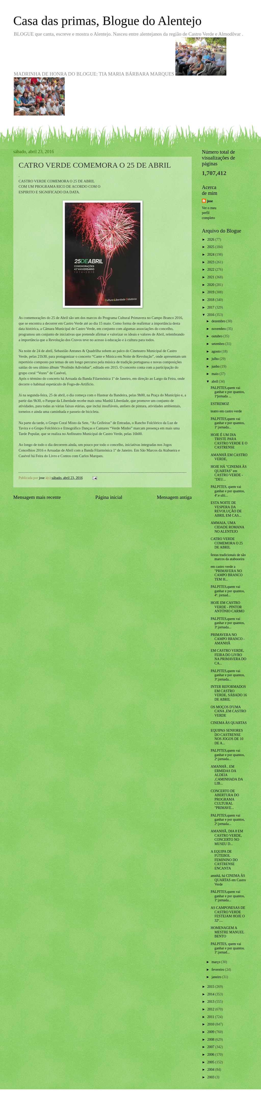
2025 (211, 247)
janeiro (217, 977)
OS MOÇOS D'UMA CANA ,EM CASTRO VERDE (228, 711)
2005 (211, 1062)
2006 (211, 1054)
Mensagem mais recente (37, 497)
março (216, 962)
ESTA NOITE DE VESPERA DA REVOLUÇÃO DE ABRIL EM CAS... (226, 509)
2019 (211, 292)
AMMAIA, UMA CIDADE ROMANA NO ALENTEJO (227, 527)
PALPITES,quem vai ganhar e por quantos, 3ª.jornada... (228, 623)
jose (210, 201)
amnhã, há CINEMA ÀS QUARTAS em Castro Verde (228, 880)
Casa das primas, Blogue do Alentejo (107, 20)
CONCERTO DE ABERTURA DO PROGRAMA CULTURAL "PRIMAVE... (225, 799)
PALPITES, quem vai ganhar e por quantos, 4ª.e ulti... (228, 491)
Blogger (158, 1107)
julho (216, 359)
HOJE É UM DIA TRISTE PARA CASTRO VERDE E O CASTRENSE (229, 441)
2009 (211, 1032)
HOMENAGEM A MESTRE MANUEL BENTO (227, 932)
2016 (211, 315)
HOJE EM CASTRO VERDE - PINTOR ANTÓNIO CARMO (227, 607)
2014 (211, 994)
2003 (211, 1077)
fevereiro (218, 969)
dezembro (219, 321)
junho (216, 366)
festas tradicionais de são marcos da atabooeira (228, 557)
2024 (211, 254)
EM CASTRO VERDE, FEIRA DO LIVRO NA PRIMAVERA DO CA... (228, 657)
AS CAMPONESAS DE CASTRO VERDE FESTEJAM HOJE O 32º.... (228, 914)
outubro (217, 336)
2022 (211, 269)
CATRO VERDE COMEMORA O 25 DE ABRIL (227, 543)
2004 (211, 1069)
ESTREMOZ (220, 404)
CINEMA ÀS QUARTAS (228, 723)
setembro (218, 344)
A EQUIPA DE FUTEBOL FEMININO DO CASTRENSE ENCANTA (224, 860)
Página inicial (108, 497)
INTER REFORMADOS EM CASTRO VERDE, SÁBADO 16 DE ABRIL (229, 693)
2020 (211, 285)
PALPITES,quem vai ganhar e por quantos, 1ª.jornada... (228, 423)
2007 (211, 1047)
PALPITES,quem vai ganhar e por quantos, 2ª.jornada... (228, 755)
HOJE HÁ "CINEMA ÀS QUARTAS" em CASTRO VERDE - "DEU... (228, 473)
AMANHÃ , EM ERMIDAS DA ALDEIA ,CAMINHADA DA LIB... (227, 775)
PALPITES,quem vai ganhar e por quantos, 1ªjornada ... (228, 392)
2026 (211, 239)
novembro (219, 329)
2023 (211, 262)
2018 (211, 300)
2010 (211, 1024)
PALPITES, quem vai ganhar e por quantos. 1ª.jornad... (228, 948)
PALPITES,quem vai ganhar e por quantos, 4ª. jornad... (228, 591)
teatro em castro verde (226, 411)
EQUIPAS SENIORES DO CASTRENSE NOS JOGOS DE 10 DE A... (227, 737)
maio (215, 374)
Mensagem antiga (174, 497)
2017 (211, 307)
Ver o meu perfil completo (209, 213)
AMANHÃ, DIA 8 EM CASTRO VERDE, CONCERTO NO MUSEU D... (227, 837)
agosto (216, 351)
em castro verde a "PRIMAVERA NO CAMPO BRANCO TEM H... (226, 573)
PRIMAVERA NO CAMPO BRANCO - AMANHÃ (227, 639)
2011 (211, 1017)
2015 (211, 987)
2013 (211, 1002)
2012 (211, 1009)
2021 (211, 277)
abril (215, 381)
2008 (211, 1039)
